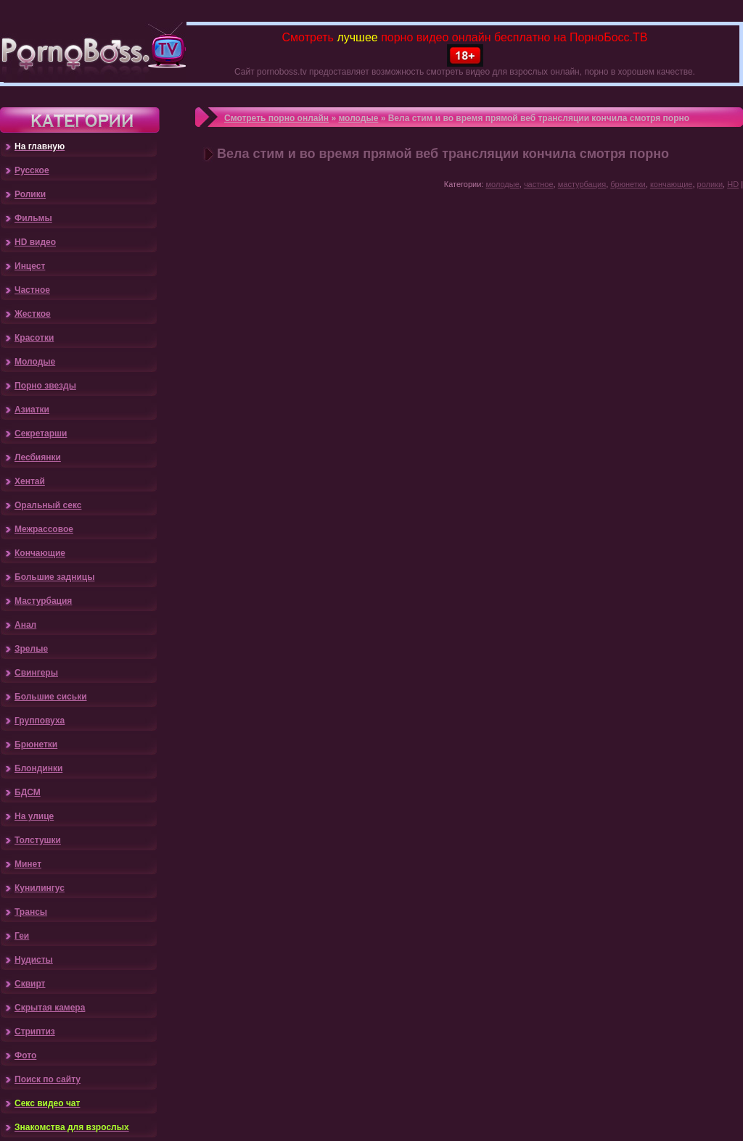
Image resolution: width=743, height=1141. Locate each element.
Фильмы (33, 218)
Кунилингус (40, 888)
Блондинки (38, 768)
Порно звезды (45, 386)
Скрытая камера (50, 1008)
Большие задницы (54, 577)
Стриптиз (35, 1031)
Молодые (35, 362)
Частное (32, 290)
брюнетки (628, 184)
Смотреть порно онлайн (276, 118)
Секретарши (41, 433)
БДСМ (28, 792)
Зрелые (31, 649)
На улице (34, 816)
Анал (25, 625)
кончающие (671, 184)
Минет (28, 864)
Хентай (30, 481)
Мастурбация (43, 601)
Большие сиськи (51, 697)
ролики (710, 184)
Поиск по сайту (48, 1079)
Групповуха (40, 720)
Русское (32, 170)
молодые (358, 118)
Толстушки (38, 840)
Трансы (31, 912)
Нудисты (34, 960)
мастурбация (582, 184)
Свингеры (36, 673)
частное (539, 184)
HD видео (35, 242)
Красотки (34, 338)
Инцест (30, 266)
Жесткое (33, 314)
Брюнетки (36, 744)
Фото (25, 1055)
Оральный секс (48, 505)
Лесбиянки (38, 457)
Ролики (30, 194)
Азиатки (32, 409)
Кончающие (40, 553)
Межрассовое (44, 529)
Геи (22, 936)
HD (733, 184)
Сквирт (30, 984)
